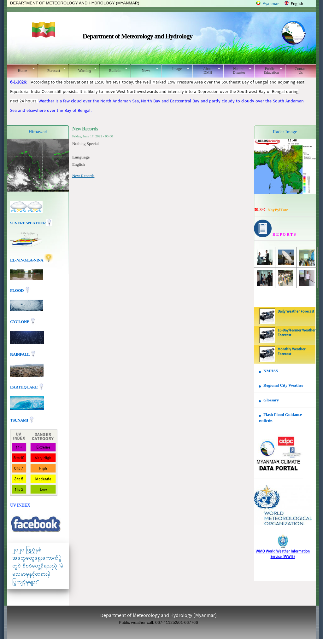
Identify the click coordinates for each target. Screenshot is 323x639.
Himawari (38, 131)
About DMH (206, 70)
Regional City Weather (283, 385)
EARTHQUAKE (24, 387)
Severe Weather (31, 223)
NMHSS (270, 370)
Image (176, 68)
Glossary (271, 400)
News (145, 69)
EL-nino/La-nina (26, 260)
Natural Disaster (237, 70)
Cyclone (20, 321)
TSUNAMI (19, 420)
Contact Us (300, 70)
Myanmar (270, 4)
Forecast (52, 69)
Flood (17, 290)
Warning (83, 69)
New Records (83, 175)
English (297, 4)
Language (81, 157)
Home (21, 69)
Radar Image (285, 131)
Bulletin (114, 69)
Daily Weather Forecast (296, 311)
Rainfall (20, 354)
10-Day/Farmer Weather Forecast (296, 332)
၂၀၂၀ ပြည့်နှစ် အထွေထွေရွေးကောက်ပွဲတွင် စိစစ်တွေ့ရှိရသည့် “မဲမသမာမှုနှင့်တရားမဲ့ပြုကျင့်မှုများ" (37, 566)
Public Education (268, 70)
